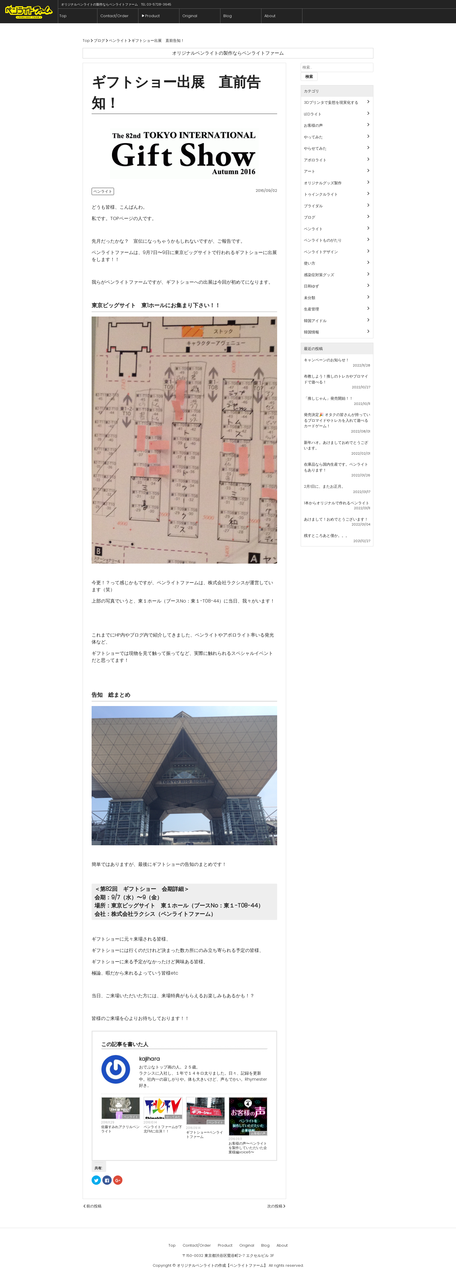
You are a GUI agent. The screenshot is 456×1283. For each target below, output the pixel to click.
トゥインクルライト (321, 194)
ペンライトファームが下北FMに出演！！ (163, 1129)
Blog (229, 16)
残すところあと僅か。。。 (326, 535)
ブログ (309, 217)
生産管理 (311, 309)
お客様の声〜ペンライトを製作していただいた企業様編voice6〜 (248, 1147)
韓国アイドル (315, 321)
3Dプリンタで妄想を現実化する (331, 102)
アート (309, 171)
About (271, 16)
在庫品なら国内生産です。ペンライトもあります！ (336, 467)
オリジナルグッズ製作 (323, 183)
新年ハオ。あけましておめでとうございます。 (336, 445)
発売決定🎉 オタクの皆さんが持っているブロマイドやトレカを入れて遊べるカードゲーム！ (337, 420)
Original (191, 16)
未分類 (309, 298)
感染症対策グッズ (319, 275)
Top (64, 16)
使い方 (309, 263)
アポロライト (315, 160)
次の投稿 (274, 1206)
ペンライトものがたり (323, 240)
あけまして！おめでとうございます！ (336, 519)
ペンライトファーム (29, 11)
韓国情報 (311, 332)
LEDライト (313, 114)
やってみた (173, 1117)
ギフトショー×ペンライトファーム (204, 1134)
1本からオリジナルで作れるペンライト (336, 503)
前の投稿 (93, 1206)
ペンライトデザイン (321, 252)
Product (154, 16)
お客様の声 (258, 1133)
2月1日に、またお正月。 (324, 486)
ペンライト (102, 191)
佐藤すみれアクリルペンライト (120, 1129)
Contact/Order (116, 16)
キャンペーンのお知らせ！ (326, 360)
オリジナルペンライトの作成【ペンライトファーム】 (222, 1265)
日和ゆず (311, 286)
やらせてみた (315, 148)
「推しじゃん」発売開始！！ (328, 398)
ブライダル (313, 206)
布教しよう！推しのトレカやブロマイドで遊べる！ (336, 379)
